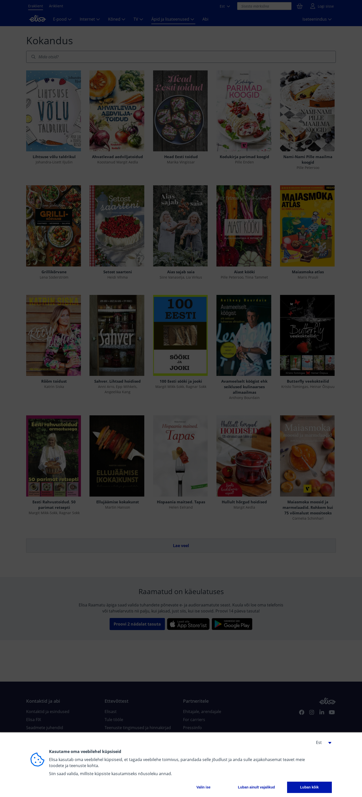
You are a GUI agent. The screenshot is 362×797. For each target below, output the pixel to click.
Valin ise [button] (203, 787)
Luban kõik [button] (309, 787)
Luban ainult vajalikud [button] (256, 787)
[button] (322, 742)
